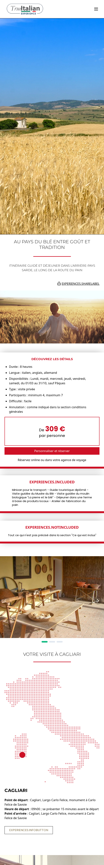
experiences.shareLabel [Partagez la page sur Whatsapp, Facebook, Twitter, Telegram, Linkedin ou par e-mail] (78, 283)
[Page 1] (45, 642)
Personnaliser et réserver (52, 451)
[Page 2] (52, 642)
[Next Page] (98, 601)
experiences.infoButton (28, 830)
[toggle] (96, 9)
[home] (25, 9)
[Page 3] (60, 642)
